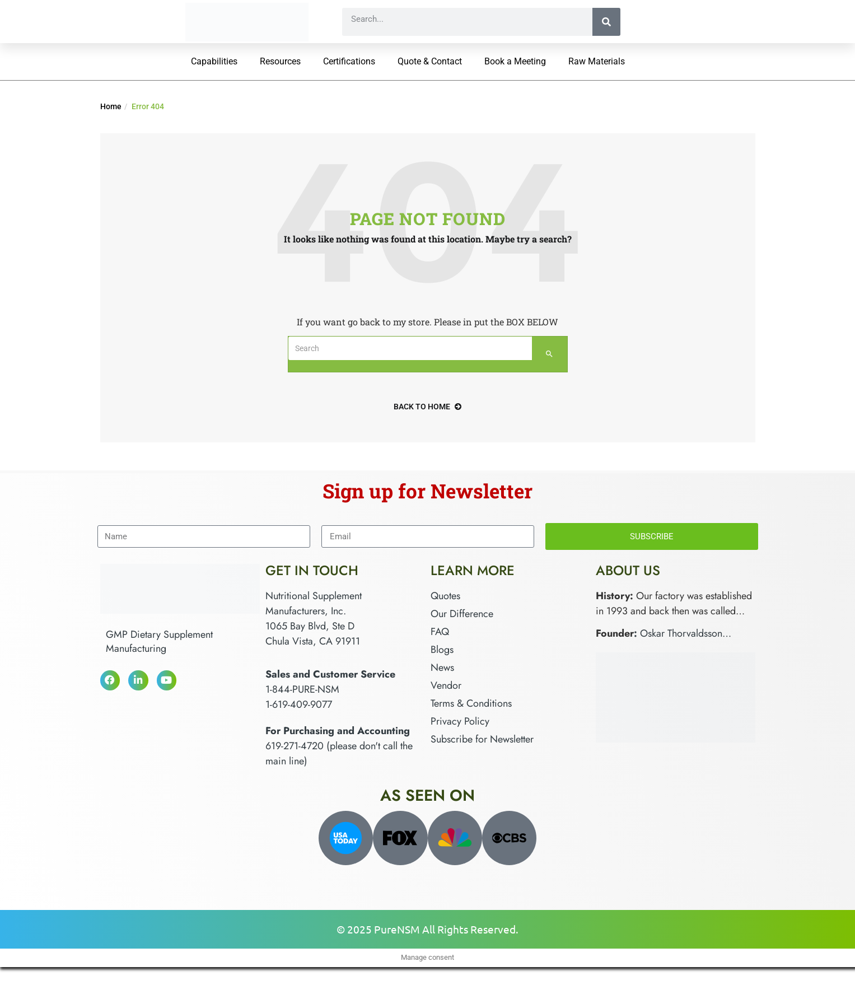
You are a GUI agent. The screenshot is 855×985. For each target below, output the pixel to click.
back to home (427, 406)
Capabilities (214, 61)
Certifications (349, 61)
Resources (280, 61)
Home (111, 106)
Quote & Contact (430, 61)
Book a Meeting (515, 61)
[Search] (606, 22)
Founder (615, 633)
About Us (628, 570)
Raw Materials (596, 61)
